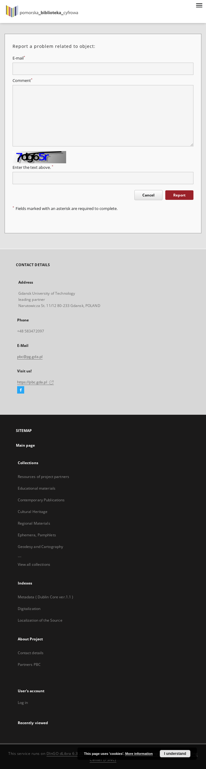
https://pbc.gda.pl (35, 382)
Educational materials (37, 488)
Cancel (148, 195)
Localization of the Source (40, 620)
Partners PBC (29, 664)
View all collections (34, 564)
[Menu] (198, 5)
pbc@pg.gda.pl (30, 356)
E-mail (19, 58)
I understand (175, 754)
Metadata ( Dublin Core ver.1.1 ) (45, 597)
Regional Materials (34, 523)
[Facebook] (20, 390)
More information (139, 753)
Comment (22, 80)
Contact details (31, 652)
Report (179, 195)
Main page (25, 445)
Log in (23, 702)
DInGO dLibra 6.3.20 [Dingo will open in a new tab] (65, 753)
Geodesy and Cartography (40, 546)
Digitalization (29, 608)
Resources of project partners (43, 476)
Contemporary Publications (41, 500)
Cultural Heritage (33, 511)
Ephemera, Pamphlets (37, 535)
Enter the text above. (33, 167)
